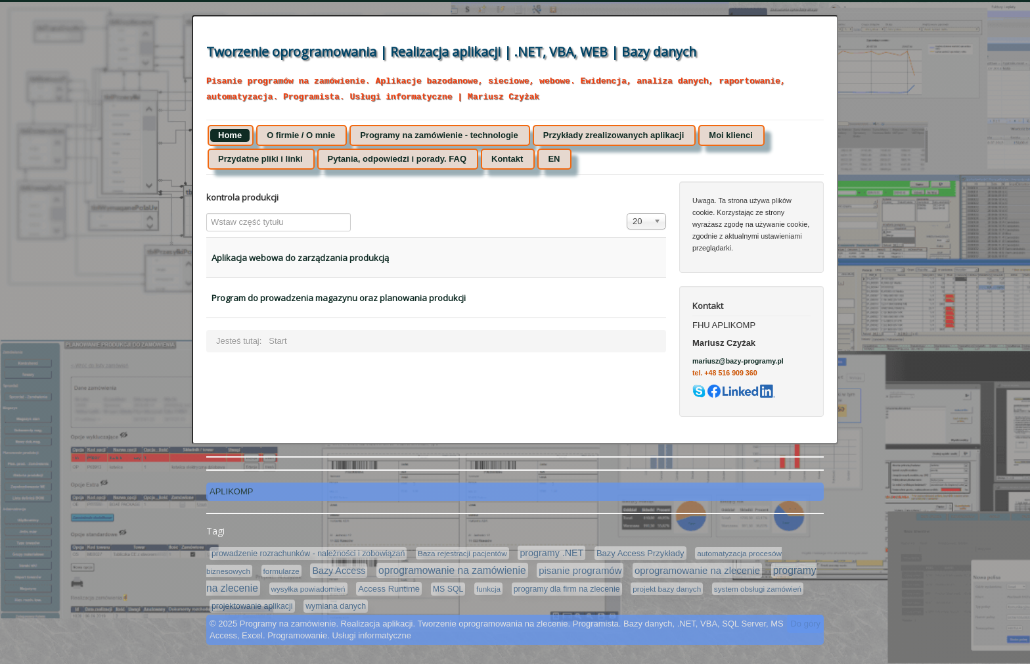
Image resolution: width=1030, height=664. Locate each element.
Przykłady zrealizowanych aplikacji (613, 135)
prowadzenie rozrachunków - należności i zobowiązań (308, 553)
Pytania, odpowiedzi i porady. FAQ (397, 159)
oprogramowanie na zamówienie (452, 570)
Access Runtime (389, 589)
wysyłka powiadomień (308, 588)
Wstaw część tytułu (206, 213)
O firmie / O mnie (301, 135)
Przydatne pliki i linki (260, 159)
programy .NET (551, 553)
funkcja (488, 588)
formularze (281, 571)
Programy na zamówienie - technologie (439, 135)
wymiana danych (335, 606)
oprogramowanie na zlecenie (697, 570)
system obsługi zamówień (757, 588)
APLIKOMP (231, 491)
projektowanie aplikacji (252, 606)
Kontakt (507, 159)
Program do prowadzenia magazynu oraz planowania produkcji (339, 298)
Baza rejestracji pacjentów (462, 553)
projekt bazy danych (667, 588)
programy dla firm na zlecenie (567, 589)
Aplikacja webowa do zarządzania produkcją (300, 258)
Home (230, 135)
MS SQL (448, 589)
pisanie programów (580, 570)
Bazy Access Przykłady (640, 553)
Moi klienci (730, 135)
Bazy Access (338, 570)
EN (554, 159)
